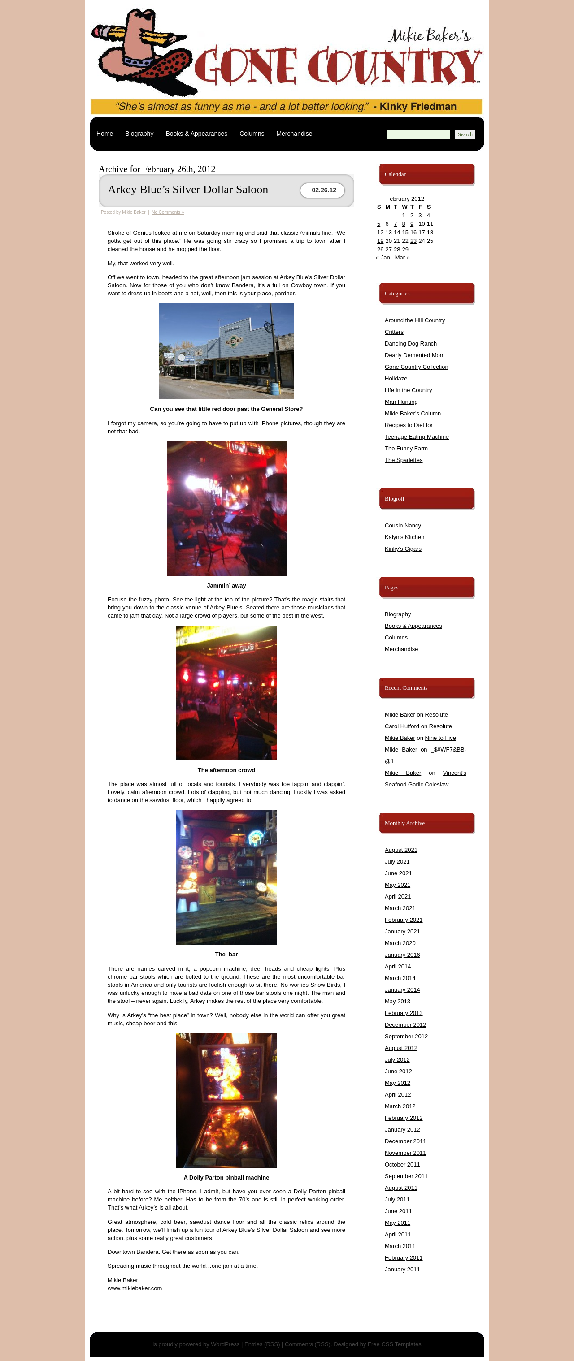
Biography (139, 133)
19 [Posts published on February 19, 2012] (380, 241)
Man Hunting (401, 401)
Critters (394, 331)
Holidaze (396, 378)
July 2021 (397, 861)
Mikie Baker (400, 714)
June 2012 (398, 1071)
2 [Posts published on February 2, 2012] (411, 215)
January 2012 (402, 1129)
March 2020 (400, 943)
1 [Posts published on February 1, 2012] (403, 215)
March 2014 (400, 978)
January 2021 (402, 931)
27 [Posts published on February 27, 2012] (388, 249)
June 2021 (398, 873)
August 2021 (401, 850)
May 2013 (397, 1001)
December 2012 (405, 1024)
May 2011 (397, 1222)
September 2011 (406, 1176)
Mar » (402, 257)
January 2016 (402, 954)
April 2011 (398, 1234)
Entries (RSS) (262, 1344)
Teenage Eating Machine (417, 436)
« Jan (383, 257)
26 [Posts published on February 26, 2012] (380, 249)
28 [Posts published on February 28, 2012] (397, 249)
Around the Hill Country (415, 320)
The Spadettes (404, 460)
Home (104, 133)
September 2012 (406, 1036)
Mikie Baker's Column (413, 413)
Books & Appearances (196, 133)
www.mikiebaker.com (135, 1288)
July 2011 (397, 1199)
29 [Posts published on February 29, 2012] (405, 249)
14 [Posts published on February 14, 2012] (397, 232)
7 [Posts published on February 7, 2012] (395, 223)
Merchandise (294, 133)
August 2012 (401, 1048)
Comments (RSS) (307, 1344)
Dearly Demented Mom (415, 355)
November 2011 (405, 1152)
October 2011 (402, 1164)
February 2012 (404, 1118)
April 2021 (398, 896)
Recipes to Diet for (409, 425)
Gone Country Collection (416, 366)
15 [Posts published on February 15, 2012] (405, 232)
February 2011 (404, 1257)
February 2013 (404, 1013)
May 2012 (397, 1083)
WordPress (225, 1344)
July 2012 (397, 1059)
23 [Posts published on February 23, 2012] (413, 241)
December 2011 (405, 1141)
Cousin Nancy (403, 525)
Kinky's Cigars (403, 548)
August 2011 (401, 1187)
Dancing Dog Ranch (411, 343)
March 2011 (400, 1246)
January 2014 (402, 989)
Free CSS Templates (395, 1344)
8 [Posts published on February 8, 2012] (403, 223)
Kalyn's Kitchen (404, 537)
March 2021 (400, 908)
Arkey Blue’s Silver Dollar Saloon (188, 189)
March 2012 (400, 1106)
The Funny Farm (406, 448)
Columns (251, 133)
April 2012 (398, 1094)
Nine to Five (440, 738)
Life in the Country (408, 390)
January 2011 (402, 1269)
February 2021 (404, 919)
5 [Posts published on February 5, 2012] (378, 223)
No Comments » (168, 212)
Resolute (436, 714)
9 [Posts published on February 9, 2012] (411, 223)
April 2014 (398, 966)
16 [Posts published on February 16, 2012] (413, 232)
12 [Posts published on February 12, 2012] (380, 232)
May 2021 (397, 884)
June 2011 (398, 1211)
